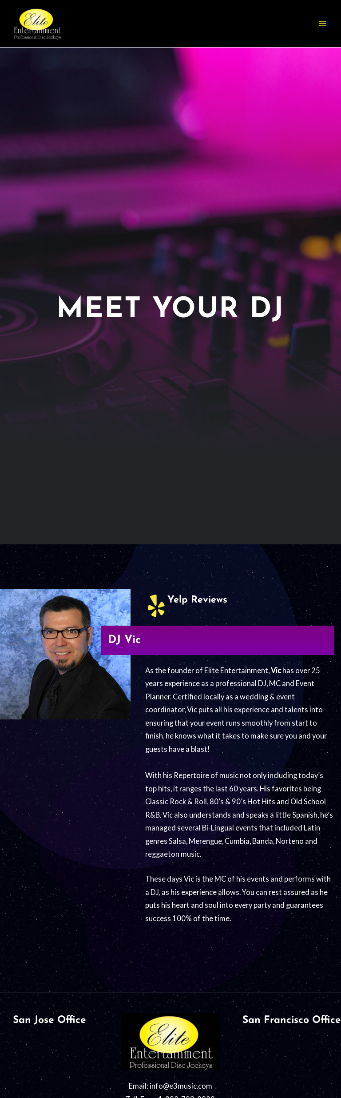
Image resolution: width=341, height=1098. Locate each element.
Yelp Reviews (197, 600)
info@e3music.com (181, 1086)
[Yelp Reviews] (156, 606)
